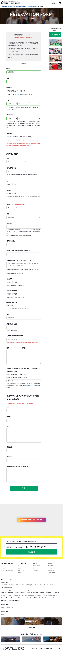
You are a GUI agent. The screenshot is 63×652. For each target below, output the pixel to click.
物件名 (8, 68)
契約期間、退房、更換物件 (32, 385)
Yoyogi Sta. (17, 600)
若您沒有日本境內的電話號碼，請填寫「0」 (19, 250)
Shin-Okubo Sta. (18, 597)
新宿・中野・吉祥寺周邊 (48, 585)
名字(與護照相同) (11, 168)
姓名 (8, 158)
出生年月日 (15, 204)
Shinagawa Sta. (4, 597)
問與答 (34, 568)
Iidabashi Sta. (42, 590)
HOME (3, 6)
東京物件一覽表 (4, 582)
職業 (8, 314)
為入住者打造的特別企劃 (8, 570)
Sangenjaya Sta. (38, 595)
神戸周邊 (13, 607)
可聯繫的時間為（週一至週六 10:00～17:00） (19, 260)
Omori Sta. (9, 595)
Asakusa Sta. (17, 590)
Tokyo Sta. (47, 597)
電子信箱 (9, 223)
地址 (8, 426)
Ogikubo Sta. (24, 595)
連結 (23, 231)
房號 (8, 78)
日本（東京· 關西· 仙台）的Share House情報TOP (16, 6)
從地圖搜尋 (20, 568)
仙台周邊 (3, 614)
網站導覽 (50, 568)
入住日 (8, 100)
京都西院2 (35, 6)
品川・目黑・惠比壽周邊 (36, 585)
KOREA (10, 639)
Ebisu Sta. (23, 590)
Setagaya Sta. (26, 597)
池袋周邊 (16, 585)
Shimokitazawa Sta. (53, 595)
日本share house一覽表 (6, 579)
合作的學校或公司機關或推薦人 (15, 336)
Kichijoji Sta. (17, 592)
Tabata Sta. (41, 597)
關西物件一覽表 (4, 604)
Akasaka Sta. (3, 590)
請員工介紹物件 (21, 572)
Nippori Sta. (42, 592)
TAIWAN (52, 639)
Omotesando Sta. (16, 595)
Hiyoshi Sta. (35, 590)
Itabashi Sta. (56, 590)
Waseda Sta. (3, 600)
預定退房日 (9, 114)
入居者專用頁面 (51, 572)
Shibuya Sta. (45, 595)
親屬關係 (9, 417)
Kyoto (30, 6)
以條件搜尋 (20, 565)
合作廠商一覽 (51, 570)
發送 (29, 488)
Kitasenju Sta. (10, 592)
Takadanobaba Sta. (34, 597)
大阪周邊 (8, 607)
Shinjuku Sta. (11, 597)
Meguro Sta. (29, 592)
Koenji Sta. (23, 592)
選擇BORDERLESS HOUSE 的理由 (16, 348)
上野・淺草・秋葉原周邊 (6, 587)
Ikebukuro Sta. (49, 590)
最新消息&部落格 (36, 565)
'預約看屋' (20, 94)
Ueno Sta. (53, 597)
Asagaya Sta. (10, 590)
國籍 (8, 214)
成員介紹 (4, 568)
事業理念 (4, 565)
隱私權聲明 (50, 565)
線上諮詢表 (55, 35)
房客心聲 (35, 563)
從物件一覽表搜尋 (21, 570)
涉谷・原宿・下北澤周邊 (24, 585)
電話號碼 (9, 447)
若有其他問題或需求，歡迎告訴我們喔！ (17, 466)
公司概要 (50, 563)
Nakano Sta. (35, 592)
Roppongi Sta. (31, 595)
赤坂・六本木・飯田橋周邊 (7, 585)
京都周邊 (3, 607)
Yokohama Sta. (11, 600)
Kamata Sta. (3, 592)
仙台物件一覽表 (4, 611)
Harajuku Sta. (29, 590)
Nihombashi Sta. (49, 592)
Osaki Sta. (3, 595)
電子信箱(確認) (11, 241)
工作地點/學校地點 (12, 324)
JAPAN (31, 639)
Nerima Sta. (56, 592)
